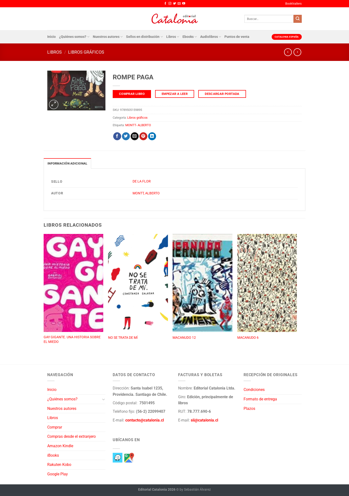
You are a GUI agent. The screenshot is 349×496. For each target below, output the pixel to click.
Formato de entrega (260, 399)
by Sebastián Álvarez (195, 490)
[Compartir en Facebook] (117, 136)
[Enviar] (297, 19)
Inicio (51, 37)
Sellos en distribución (144, 36)
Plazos (249, 408)
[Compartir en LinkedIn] (152, 136)
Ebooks (189, 36)
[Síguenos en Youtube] (183, 3)
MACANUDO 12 (184, 338)
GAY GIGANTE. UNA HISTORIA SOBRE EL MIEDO (72, 339)
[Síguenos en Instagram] (169, 3)
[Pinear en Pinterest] (143, 136)
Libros (172, 36)
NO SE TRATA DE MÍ (123, 338)
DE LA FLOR (142, 181)
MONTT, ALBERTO (146, 193)
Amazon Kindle (60, 446)
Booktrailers (293, 3)
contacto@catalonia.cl (144, 420)
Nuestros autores (108, 36)
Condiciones (254, 389)
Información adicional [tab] (67, 163)
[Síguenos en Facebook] (165, 3)
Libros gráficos (86, 52)
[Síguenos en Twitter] (174, 3)
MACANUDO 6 (248, 338)
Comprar (54, 427)
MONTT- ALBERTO (138, 125)
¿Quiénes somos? (74, 36)
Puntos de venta (236, 37)
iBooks (53, 455)
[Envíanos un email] (179, 3)
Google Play (57, 474)
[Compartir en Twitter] (126, 136)
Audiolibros (210, 36)
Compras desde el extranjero (71, 436)
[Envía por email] (135, 136)
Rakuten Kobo (59, 464)
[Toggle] (103, 399)
